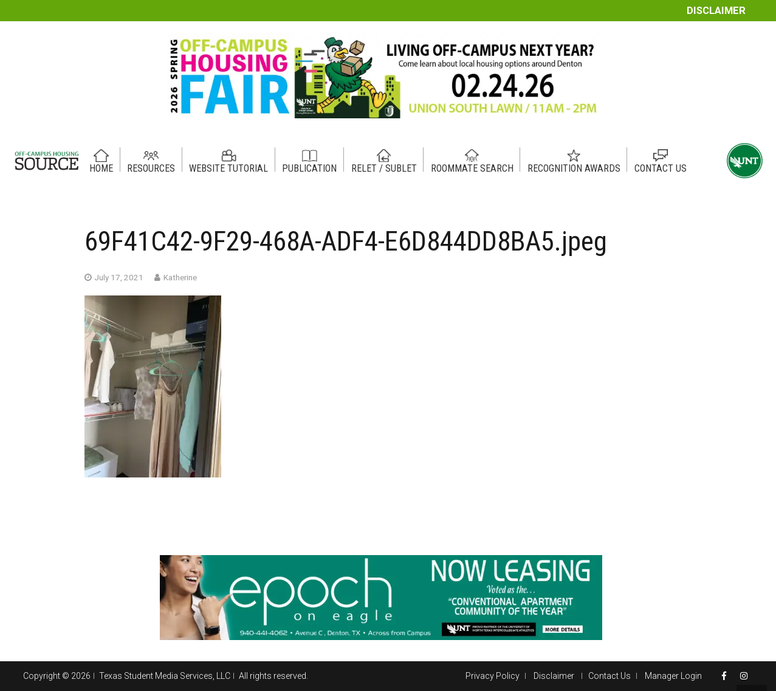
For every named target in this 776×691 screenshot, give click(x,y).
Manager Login (673, 676)
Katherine (180, 277)
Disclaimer (716, 10)
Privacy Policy (492, 676)
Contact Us (609, 676)
